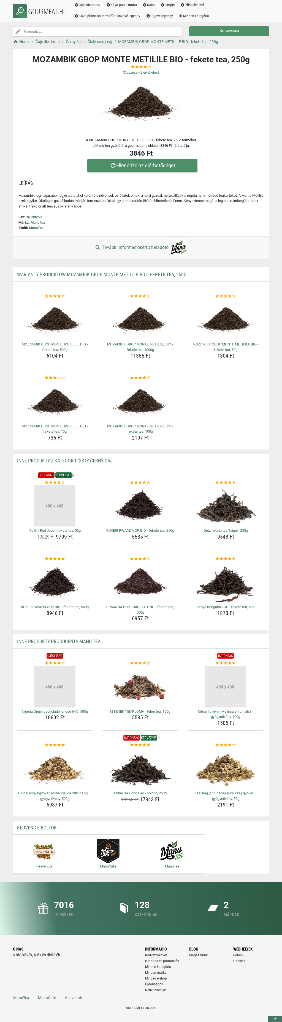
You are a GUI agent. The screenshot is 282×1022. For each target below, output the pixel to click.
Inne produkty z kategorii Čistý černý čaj (65, 461)
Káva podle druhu (121, 5)
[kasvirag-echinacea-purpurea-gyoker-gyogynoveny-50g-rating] (225, 745)
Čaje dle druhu (88, 5)
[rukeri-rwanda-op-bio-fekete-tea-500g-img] (55, 582)
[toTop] (275, 1019)
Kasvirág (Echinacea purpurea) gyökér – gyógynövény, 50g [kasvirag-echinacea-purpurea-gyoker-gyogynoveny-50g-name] (225, 796)
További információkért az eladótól (141, 247)
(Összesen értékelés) (141, 72)
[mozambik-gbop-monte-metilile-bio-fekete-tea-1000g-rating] (140, 296)
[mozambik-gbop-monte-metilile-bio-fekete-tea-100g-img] (140, 401)
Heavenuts (74, 998)
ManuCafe (47, 998)
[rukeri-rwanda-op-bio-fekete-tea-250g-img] (140, 505)
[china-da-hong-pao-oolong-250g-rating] (140, 745)
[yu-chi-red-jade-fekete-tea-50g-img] (55, 505)
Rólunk (238, 955)
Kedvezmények (156, 990)
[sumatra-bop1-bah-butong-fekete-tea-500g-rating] (140, 559)
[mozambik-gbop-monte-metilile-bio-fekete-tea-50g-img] (225, 319)
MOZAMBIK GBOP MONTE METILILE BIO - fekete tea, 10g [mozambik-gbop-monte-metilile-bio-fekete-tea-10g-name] (55, 429)
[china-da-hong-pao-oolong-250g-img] (140, 768)
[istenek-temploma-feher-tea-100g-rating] (140, 663)
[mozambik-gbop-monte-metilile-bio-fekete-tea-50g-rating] (225, 296)
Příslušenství (192, 5)
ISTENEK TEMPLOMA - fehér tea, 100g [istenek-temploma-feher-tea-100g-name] (140, 711)
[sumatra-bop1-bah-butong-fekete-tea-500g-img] (140, 582)
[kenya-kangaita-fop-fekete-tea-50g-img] (225, 582)
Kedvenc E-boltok (37, 828)
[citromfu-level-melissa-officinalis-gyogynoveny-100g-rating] (225, 663)
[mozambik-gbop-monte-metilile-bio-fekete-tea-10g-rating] (55, 378)
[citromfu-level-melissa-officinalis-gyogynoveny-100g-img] (225, 686)
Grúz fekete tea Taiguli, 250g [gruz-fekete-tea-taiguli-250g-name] (226, 530)
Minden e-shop (156, 978)
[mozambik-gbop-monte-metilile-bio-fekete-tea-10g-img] (55, 401)
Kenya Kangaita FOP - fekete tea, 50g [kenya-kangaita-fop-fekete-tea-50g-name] (225, 607)
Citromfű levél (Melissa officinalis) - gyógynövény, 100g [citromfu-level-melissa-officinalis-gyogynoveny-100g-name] (225, 714)
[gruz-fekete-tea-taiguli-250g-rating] (225, 482)
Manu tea (38, 222)
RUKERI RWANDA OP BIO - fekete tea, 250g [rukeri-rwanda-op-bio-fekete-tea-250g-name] (140, 530)
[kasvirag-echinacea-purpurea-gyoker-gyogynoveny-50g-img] (225, 768)
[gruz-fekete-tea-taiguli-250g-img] (225, 505)
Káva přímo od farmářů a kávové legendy (108, 16)
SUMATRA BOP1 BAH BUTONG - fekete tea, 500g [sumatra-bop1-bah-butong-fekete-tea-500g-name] (140, 609)
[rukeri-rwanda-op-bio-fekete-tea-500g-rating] (55, 559)
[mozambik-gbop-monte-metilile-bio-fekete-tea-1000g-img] (140, 319)
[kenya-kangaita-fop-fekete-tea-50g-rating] (225, 559)
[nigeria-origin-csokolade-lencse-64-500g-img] (55, 686)
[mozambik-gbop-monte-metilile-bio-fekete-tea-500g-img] (55, 319)
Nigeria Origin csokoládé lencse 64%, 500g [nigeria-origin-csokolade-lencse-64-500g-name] (55, 711)
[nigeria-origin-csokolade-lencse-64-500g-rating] (55, 663)
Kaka (149, 5)
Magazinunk (198, 955)
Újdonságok (154, 984)
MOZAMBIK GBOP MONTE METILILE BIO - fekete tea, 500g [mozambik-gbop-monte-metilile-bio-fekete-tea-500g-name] (55, 347)
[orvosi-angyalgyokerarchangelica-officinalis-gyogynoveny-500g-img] (55, 768)
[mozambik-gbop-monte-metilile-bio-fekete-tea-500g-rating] (55, 296)
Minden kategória (194, 16)
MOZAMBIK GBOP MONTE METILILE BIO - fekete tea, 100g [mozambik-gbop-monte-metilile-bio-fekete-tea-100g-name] (140, 429)
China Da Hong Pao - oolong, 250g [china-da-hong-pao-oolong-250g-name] (140, 793)
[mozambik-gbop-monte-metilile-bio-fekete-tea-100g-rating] (140, 378)
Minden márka (156, 973)
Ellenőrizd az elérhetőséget (142, 165)
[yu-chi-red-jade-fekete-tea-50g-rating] (55, 482)
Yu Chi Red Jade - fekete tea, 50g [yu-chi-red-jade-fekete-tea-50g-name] (55, 530)
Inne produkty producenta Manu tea (59, 641)
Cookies (239, 961)
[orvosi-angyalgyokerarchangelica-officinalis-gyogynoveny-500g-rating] (55, 745)
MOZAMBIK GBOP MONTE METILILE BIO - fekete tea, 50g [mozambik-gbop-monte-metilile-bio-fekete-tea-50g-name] (225, 347)
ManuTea (36, 228)
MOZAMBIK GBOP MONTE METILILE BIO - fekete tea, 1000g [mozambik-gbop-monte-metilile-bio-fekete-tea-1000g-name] (140, 347)
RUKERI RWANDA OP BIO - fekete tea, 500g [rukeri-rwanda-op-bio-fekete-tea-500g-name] (55, 607)
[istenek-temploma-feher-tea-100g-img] (140, 686)
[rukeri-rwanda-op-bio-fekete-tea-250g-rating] (140, 482)
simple (168, 5)
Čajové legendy (159, 16)
